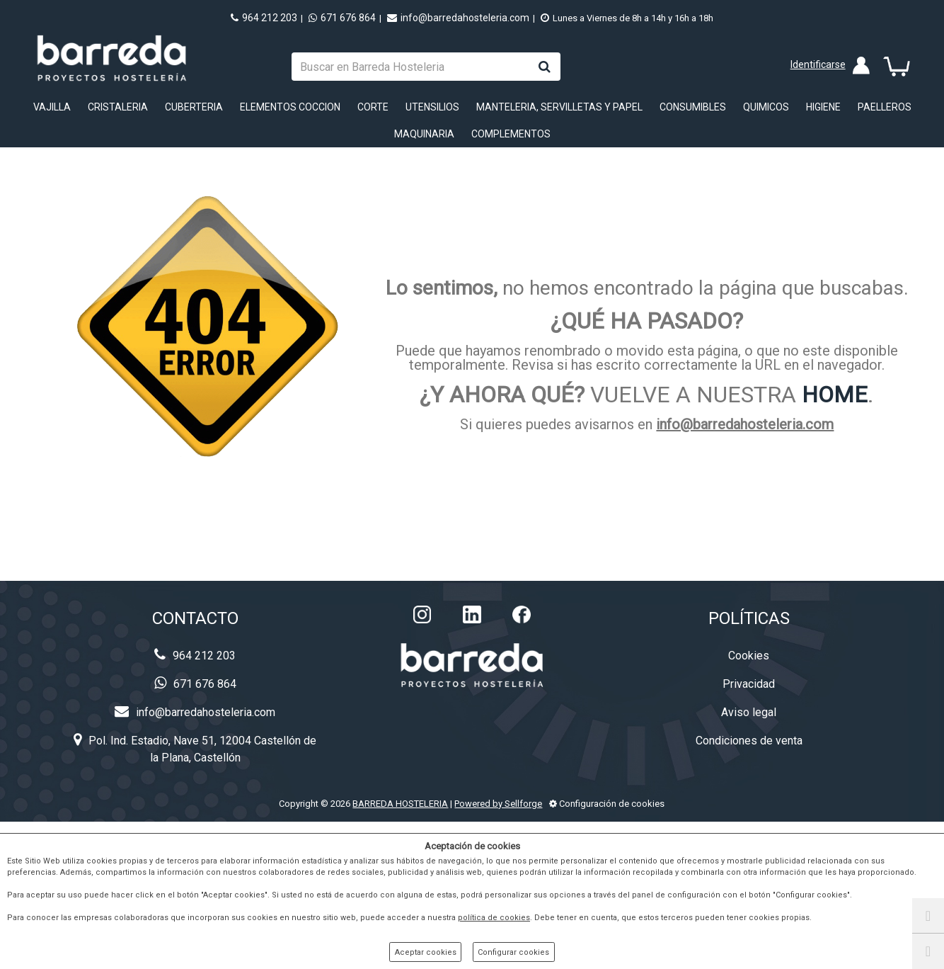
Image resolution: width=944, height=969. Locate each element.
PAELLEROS (884, 107)
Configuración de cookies (606, 803)
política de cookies (494, 917)
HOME (835, 394)
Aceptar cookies (425, 952)
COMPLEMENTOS (511, 134)
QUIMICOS (766, 107)
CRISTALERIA (118, 107)
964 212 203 (264, 17)
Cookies (748, 655)
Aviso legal (748, 712)
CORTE (372, 107)
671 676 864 (342, 17)
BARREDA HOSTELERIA (400, 803)
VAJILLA (52, 107)
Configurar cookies (513, 952)
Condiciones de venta (749, 740)
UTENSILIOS (432, 107)
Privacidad (749, 684)
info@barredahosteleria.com (458, 17)
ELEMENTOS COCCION (290, 107)
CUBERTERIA (194, 107)
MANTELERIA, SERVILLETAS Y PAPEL (559, 107)
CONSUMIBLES (693, 107)
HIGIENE (823, 107)
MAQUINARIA (424, 134)
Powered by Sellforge (498, 803)
